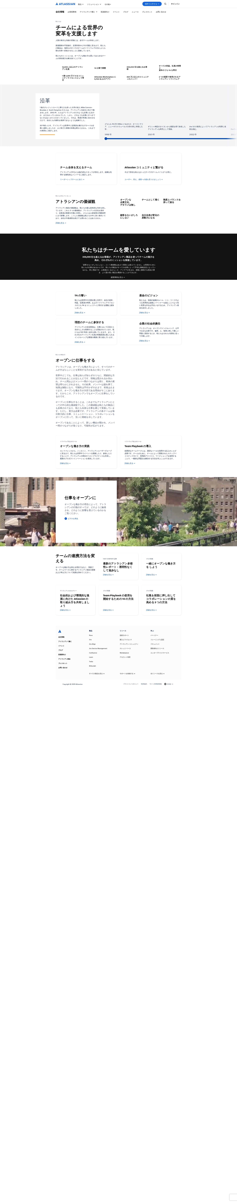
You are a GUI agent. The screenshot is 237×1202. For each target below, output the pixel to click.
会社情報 (61, 637)
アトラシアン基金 (64, 659)
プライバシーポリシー (130, 684)
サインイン (175, 4)
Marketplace (124, 653)
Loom (91, 657)
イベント (116, 12)
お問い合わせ (161, 12)
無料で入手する (152, 4)
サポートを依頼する (127, 673)
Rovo (91, 635)
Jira (90, 639)
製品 (81, 4)
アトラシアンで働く (88, 12)
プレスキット (147, 12)
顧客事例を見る (118, 277)
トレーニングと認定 (157, 639)
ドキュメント (155, 644)
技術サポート (124, 635)
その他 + (108, 4)
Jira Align (92, 644)
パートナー (154, 635)
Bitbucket (92, 666)
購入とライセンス (126, 639)
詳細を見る (61, 223)
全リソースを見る (157, 673)
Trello (91, 661)
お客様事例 (72, 12)
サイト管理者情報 (156, 684)
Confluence (93, 653)
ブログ (125, 12)
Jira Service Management (98, 648)
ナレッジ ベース (125, 648)
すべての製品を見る (96, 673)
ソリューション (94, 4)
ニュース (135, 12)
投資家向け (105, 12)
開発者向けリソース (157, 648)
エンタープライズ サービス (160, 653)
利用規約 (144, 684)
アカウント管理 (125, 657)
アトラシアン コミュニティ (129, 644)
